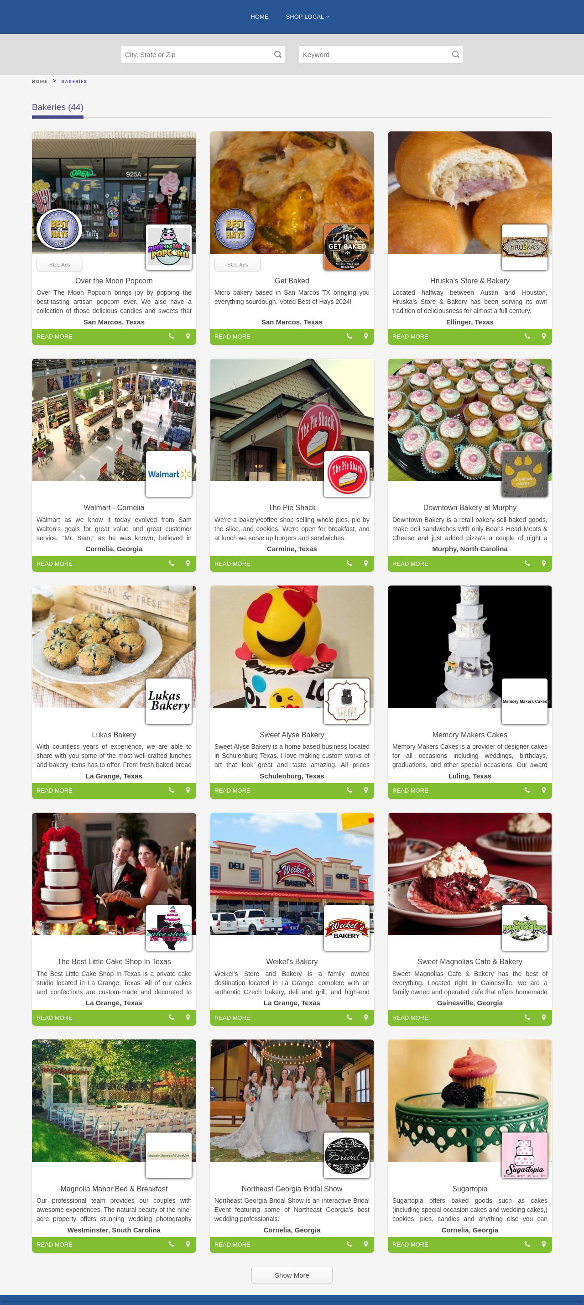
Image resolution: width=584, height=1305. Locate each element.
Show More (292, 1275)
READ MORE (54, 336)
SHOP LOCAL (307, 17)
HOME (260, 17)
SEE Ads (59, 264)
